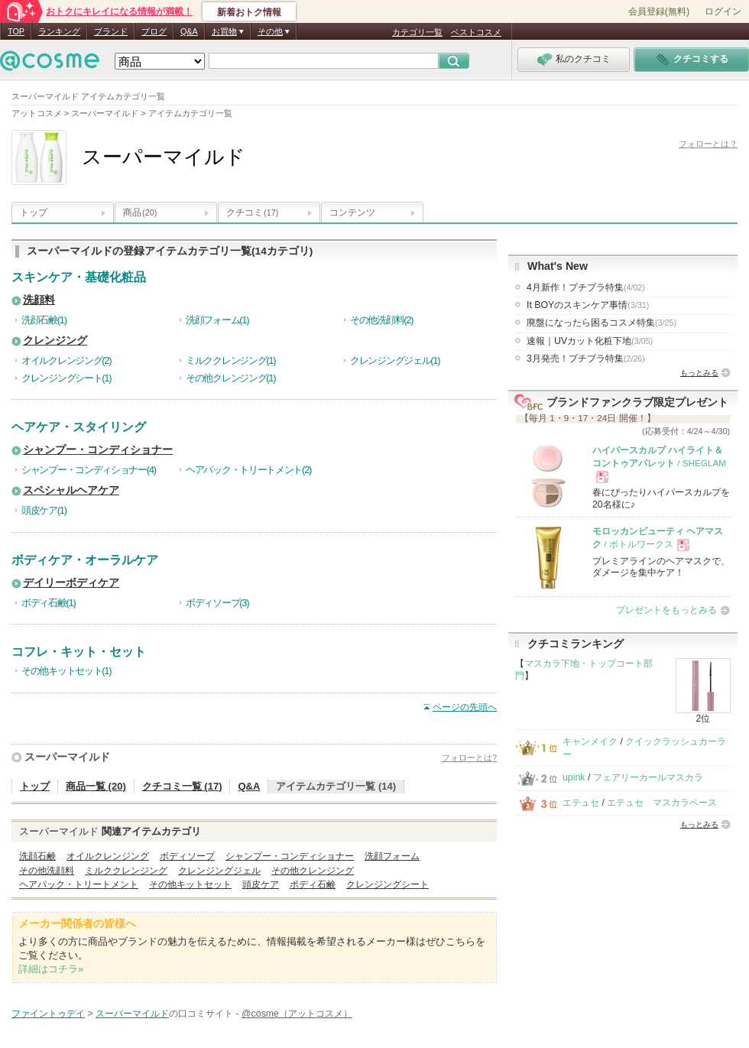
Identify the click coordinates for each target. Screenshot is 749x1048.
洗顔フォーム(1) (217, 320)
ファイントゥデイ (48, 1013)
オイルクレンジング (107, 856)
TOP (16, 31)
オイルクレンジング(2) (66, 360)
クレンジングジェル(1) (394, 360)
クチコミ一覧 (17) (182, 786)
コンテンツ (352, 212)
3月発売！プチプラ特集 (586, 358)
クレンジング (55, 340)
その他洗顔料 (46, 870)
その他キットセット (190, 884)
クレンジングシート (387, 884)
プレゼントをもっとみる (666, 610)
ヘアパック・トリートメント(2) (248, 469)
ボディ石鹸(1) (48, 602)
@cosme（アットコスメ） (297, 1013)
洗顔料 (39, 300)
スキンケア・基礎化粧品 (78, 277)
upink (574, 777)
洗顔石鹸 (37, 856)
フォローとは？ (708, 143)
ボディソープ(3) (217, 602)
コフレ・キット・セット (78, 651)
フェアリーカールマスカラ (648, 777)
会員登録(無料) (658, 11)
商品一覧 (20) (96, 786)
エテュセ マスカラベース (662, 802)
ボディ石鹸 (313, 884)
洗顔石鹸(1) (43, 320)
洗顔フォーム (392, 856)
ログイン (723, 11)
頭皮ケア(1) (43, 510)
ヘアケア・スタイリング (78, 426)
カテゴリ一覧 (417, 32)
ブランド (111, 31)
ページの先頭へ (465, 707)
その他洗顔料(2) (381, 320)
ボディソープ (187, 856)
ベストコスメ (476, 32)
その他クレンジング (312, 870)
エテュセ (581, 802)
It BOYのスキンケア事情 (588, 305)
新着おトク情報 (249, 12)
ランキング (59, 31)
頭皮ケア (260, 884)
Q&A (189, 31)
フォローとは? (469, 757)
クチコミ (252, 212)
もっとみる (699, 372)
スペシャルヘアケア (71, 490)
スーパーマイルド (67, 757)
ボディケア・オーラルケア (84, 559)
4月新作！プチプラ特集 (586, 287)
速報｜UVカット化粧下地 (590, 341)
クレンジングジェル (219, 870)
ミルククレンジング (126, 870)
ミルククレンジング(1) (230, 360)
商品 (140, 212)
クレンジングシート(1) (66, 378)
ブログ (154, 31)
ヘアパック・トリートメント (78, 884)
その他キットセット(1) (66, 670)
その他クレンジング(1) (230, 378)
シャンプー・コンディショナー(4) (88, 469)
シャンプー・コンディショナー (98, 450)
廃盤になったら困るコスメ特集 (601, 322)
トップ (33, 212)
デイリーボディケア (71, 583)
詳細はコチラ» (50, 969)
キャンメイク (590, 741)
